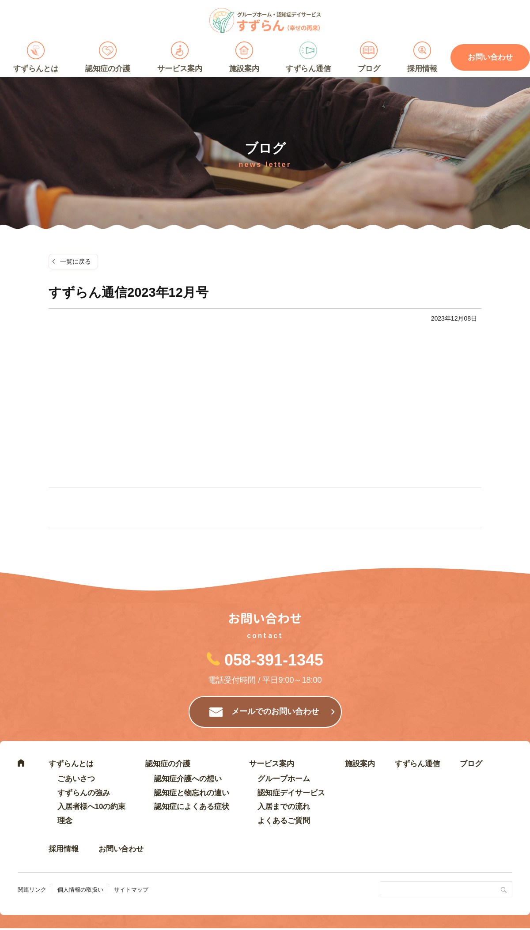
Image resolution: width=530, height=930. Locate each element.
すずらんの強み (83, 793)
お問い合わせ (121, 849)
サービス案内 (179, 68)
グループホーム (283, 779)
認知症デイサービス (291, 793)
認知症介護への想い (188, 779)
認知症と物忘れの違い (191, 793)
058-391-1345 (273, 660)
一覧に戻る (75, 261)
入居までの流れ (283, 806)
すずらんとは (35, 68)
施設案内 (244, 68)
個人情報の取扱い (80, 889)
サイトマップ (131, 889)
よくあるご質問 (283, 821)
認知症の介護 (107, 68)
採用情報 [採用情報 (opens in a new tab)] (422, 68)
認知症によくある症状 (191, 806)
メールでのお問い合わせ (275, 711)
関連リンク (32, 889)
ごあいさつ (76, 779)
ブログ (369, 68)
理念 (64, 821)
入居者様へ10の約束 (91, 806)
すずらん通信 (308, 68)
